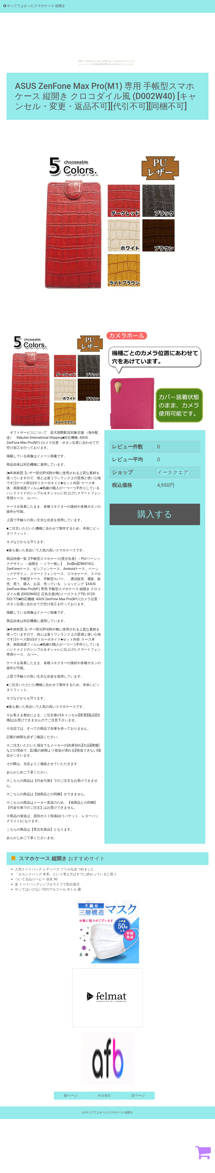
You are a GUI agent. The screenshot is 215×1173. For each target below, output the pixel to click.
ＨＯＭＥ (104, 1096)
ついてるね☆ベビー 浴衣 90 (36, 879)
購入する (154, 514)
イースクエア (172, 472)
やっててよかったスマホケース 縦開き (34, 6)
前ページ (70, 1096)
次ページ (138, 1096)
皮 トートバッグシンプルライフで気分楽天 (47, 884)
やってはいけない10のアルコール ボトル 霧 (48, 889)
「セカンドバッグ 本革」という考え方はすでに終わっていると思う (66, 874)
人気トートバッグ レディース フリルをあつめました (54, 869)
